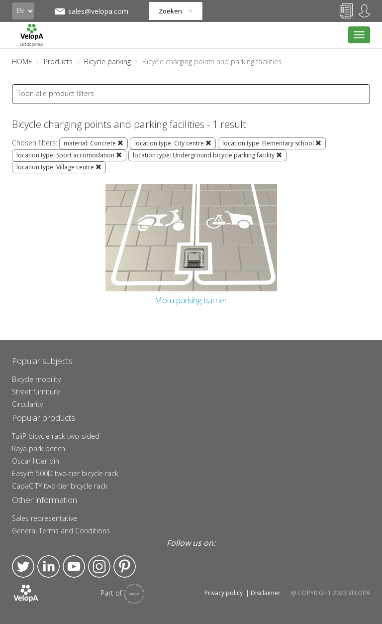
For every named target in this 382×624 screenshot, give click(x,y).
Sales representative (44, 518)
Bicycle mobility (36, 379)
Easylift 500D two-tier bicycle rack (65, 473)
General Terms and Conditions (61, 530)
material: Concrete (93, 143)
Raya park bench (38, 448)
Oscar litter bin (35, 461)
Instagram (99, 566)
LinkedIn (48, 566)
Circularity (27, 404)
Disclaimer (266, 593)
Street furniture (36, 391)
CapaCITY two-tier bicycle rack (59, 486)
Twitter (23, 566)
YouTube (74, 566)
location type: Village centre (58, 167)
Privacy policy (223, 593)
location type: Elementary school (271, 143)
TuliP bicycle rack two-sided (55, 436)
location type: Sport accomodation (69, 155)
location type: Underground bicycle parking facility (207, 155)
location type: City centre (172, 143)
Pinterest (124, 566)
